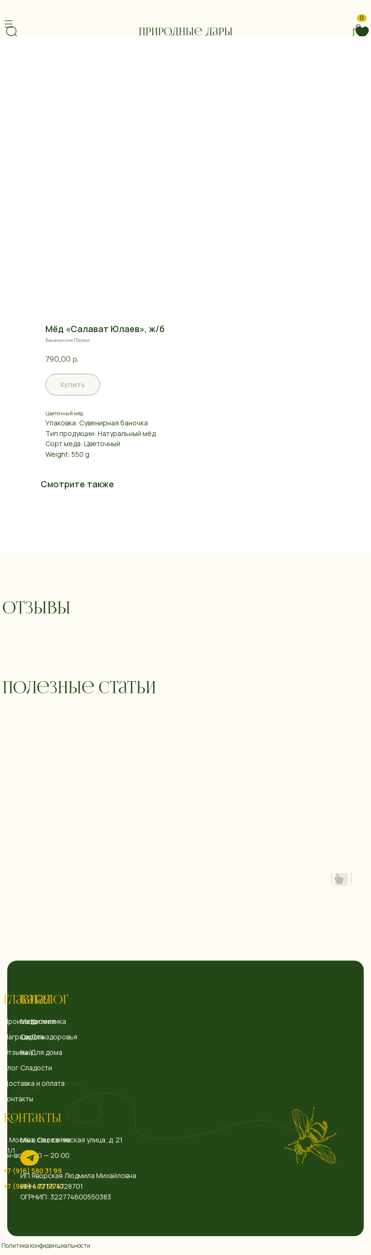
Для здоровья (54, 1036)
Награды (17, 1036)
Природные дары (186, 32)
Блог (10, 1067)
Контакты (32, 1119)
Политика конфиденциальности (45, 1245)
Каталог (44, 1000)
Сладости (36, 1067)
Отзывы (15, 1052)
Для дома (46, 1052)
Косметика (48, 1021)
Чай (26, 1052)
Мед (27, 1021)
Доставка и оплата (34, 1083)
